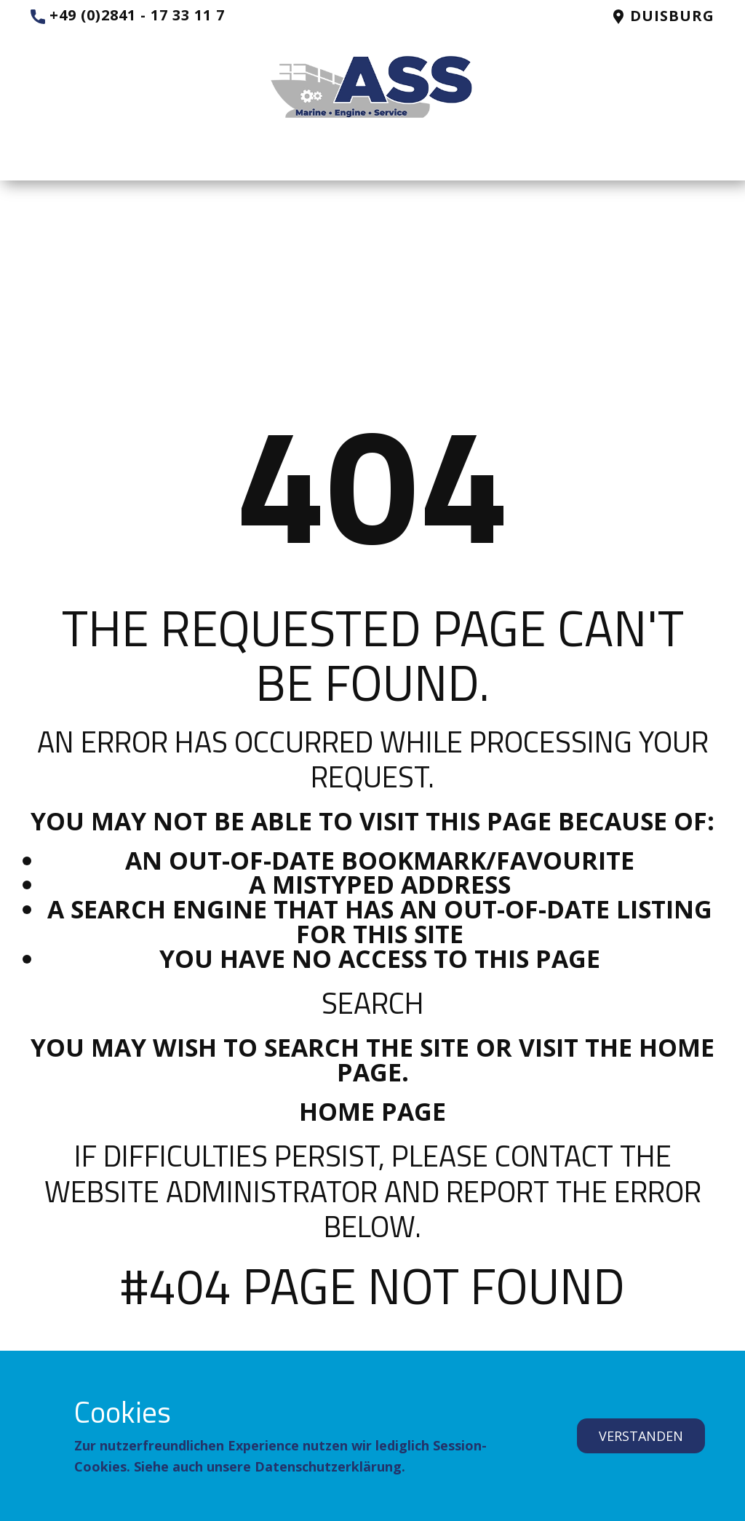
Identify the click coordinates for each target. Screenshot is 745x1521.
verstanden (641, 1436)
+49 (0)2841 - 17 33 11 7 (128, 15)
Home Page (372, 1111)
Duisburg (662, 16)
